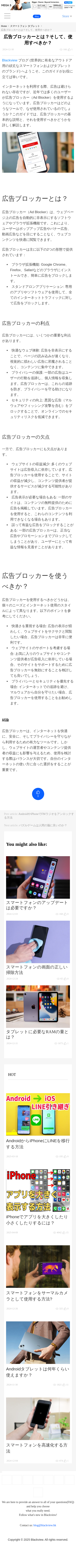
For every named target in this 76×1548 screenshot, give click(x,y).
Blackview (9, 60)
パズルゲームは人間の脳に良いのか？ (43, 825)
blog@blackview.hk (44, 1525)
